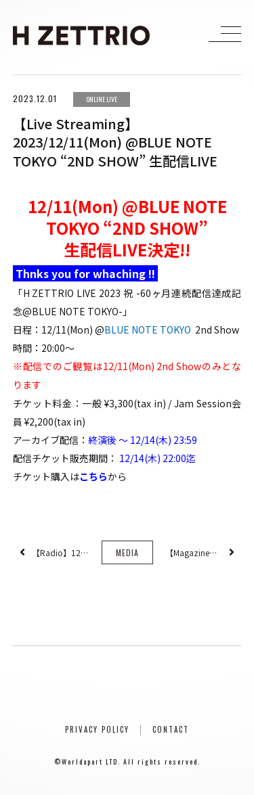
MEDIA (127, 552)
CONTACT (170, 729)
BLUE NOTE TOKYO (147, 329)
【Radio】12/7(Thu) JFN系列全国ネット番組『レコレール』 (60, 552)
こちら (93, 476)
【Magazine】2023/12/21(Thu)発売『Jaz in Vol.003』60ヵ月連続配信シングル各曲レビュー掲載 (193, 552)
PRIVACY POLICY (97, 729)
